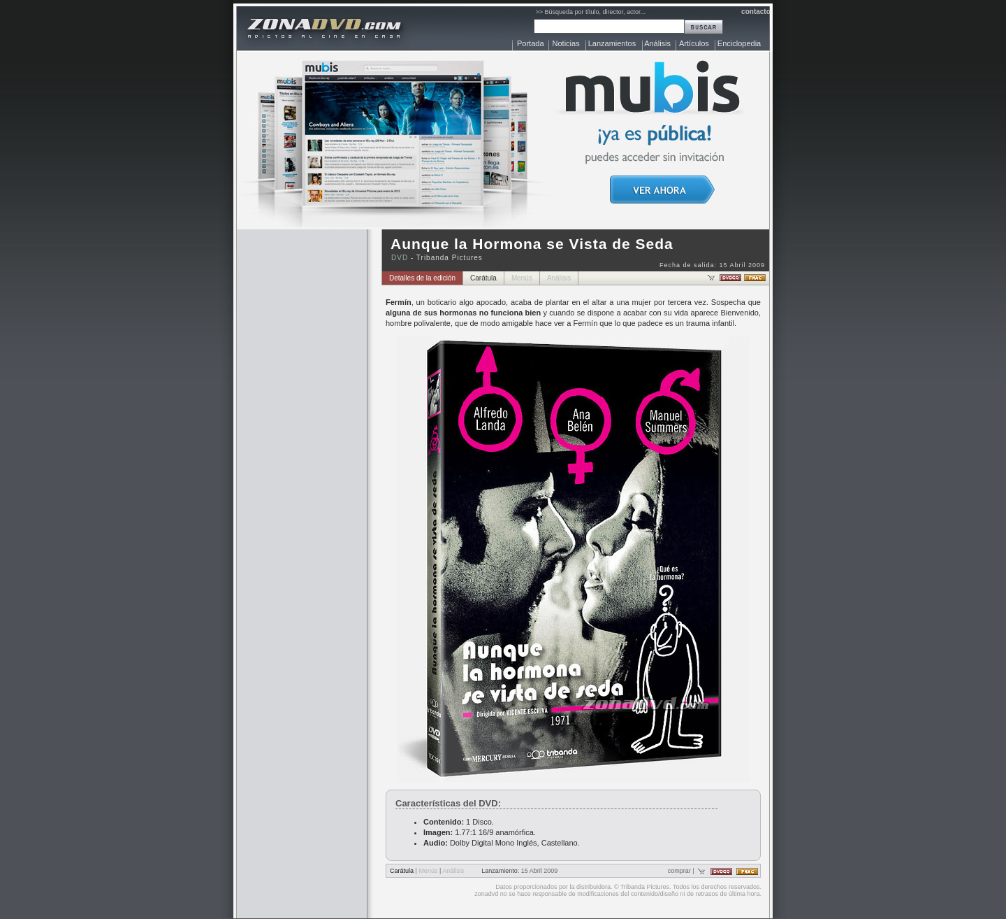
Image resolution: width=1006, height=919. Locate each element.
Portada (530, 43)
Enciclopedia (739, 43)
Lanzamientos (612, 43)
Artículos (694, 43)
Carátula (483, 278)
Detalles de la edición (422, 278)
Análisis (657, 43)
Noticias (566, 43)
